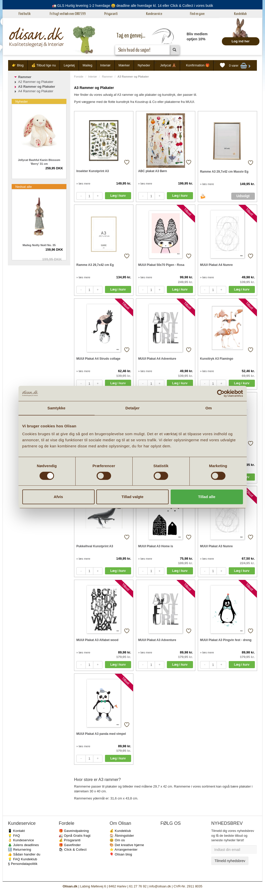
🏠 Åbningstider (122, 835)
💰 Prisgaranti (70, 840)
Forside (78, 76)
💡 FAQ (14, 835)
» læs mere (83, 183)
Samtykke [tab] (56, 408)
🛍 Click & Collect (73, 849)
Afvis (58, 497)
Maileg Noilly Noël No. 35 (39, 245)
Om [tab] (208, 408)
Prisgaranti (111, 13)
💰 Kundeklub (120, 831)
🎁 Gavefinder (70, 845)
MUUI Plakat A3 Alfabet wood (97, 640)
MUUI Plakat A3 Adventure (157, 640)
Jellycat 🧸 (168, 65)
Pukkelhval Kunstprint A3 (94, 546)
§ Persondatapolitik (22, 864)
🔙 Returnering (19, 849)
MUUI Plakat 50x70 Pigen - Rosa (161, 265)
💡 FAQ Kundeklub (22, 859)
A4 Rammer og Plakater (35, 91)
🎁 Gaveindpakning (74, 831)
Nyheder (144, 65)
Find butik (24, 13)
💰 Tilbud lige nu (43, 65)
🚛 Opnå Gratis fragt (75, 835)
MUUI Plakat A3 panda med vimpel (101, 734)
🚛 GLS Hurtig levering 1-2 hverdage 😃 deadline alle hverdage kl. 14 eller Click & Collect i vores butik (132, 6)
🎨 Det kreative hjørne (127, 845)
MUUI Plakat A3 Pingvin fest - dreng (226, 640)
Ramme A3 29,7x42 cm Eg (95, 265)
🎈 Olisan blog (121, 854)
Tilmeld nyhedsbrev (230, 861)
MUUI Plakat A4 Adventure (157, 358)
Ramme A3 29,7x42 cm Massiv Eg (224, 171)
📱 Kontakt (16, 831)
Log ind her (241, 41)
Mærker (124, 65)
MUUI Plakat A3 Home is (155, 546)
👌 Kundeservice (21, 840)
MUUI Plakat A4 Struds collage (98, 358)
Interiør (105, 65)
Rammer (107, 76)
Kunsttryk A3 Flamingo (216, 358)
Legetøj (69, 65)
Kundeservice (154, 13)
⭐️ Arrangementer (123, 849)
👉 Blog (18, 65)
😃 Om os (117, 840)
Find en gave (197, 13)
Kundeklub (240, 13)
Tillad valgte (132, 497)
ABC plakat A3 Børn (152, 171)
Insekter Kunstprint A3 (92, 171)
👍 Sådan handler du (24, 854)
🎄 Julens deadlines (23, 845)
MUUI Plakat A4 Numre (216, 265)
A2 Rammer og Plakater (35, 82)
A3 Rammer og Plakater (36, 86)
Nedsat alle (23, 187)
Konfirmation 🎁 (197, 65)
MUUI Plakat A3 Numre (216, 546)
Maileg (87, 65)
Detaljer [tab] (133, 408)
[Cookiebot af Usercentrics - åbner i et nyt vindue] (221, 393)
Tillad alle (206, 497)
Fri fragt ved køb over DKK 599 (68, 13)
